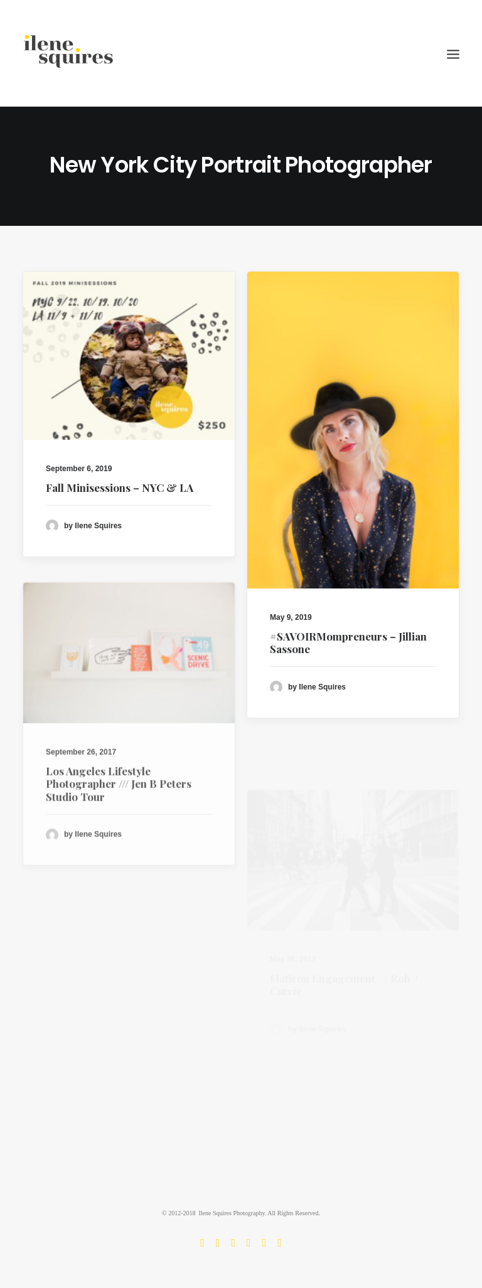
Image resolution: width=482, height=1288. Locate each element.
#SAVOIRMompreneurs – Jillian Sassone (348, 644)
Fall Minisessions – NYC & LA (119, 487)
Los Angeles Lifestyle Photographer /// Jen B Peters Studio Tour (118, 818)
